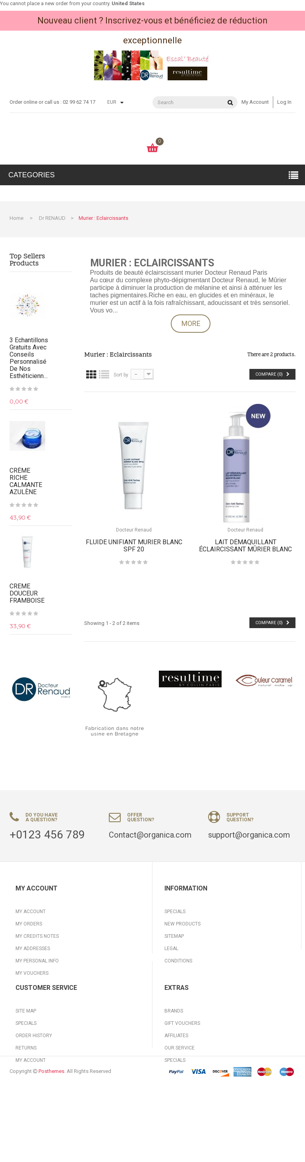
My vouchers (31, 973)
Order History (33, 1071)
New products (182, 924)
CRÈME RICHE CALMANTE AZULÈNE (26, 481)
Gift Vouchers (182, 1059)
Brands (173, 1046)
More (191, 323)
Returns (26, 1083)
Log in (284, 102)
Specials (174, 911)
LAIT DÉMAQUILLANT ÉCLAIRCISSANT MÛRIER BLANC (245, 546)
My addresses (32, 948)
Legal (171, 948)
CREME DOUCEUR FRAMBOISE (27, 593)
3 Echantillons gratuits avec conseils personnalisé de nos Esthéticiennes (29, 358)
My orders (28, 924)
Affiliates (176, 1071)
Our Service (179, 1083)
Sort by (121, 375)
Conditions (178, 961)
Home (16, 218)
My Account (30, 1096)
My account (255, 102)
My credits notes (37, 936)
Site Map (25, 1046)
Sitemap (174, 936)
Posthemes (51, 1147)
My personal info (37, 961)
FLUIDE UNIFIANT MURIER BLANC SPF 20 (134, 546)
